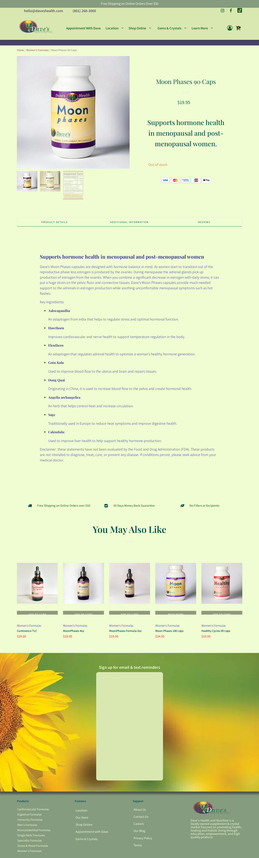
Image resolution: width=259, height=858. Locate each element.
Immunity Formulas (29, 826)
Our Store (82, 824)
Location (81, 817)
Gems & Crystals (87, 845)
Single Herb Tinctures (31, 842)
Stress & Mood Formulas (32, 852)
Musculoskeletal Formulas (34, 836)
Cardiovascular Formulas (33, 816)
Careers (139, 830)
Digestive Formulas (29, 821)
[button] (27, 184)
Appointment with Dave (92, 838)
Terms (138, 851)
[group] (73, 115)
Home (20, 52)
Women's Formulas (37, 52)
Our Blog (139, 837)
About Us (140, 816)
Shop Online (84, 831)
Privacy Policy (143, 844)
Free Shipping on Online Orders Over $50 (129, 4)
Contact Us (141, 823)
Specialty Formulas (29, 847)
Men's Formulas (27, 831)
